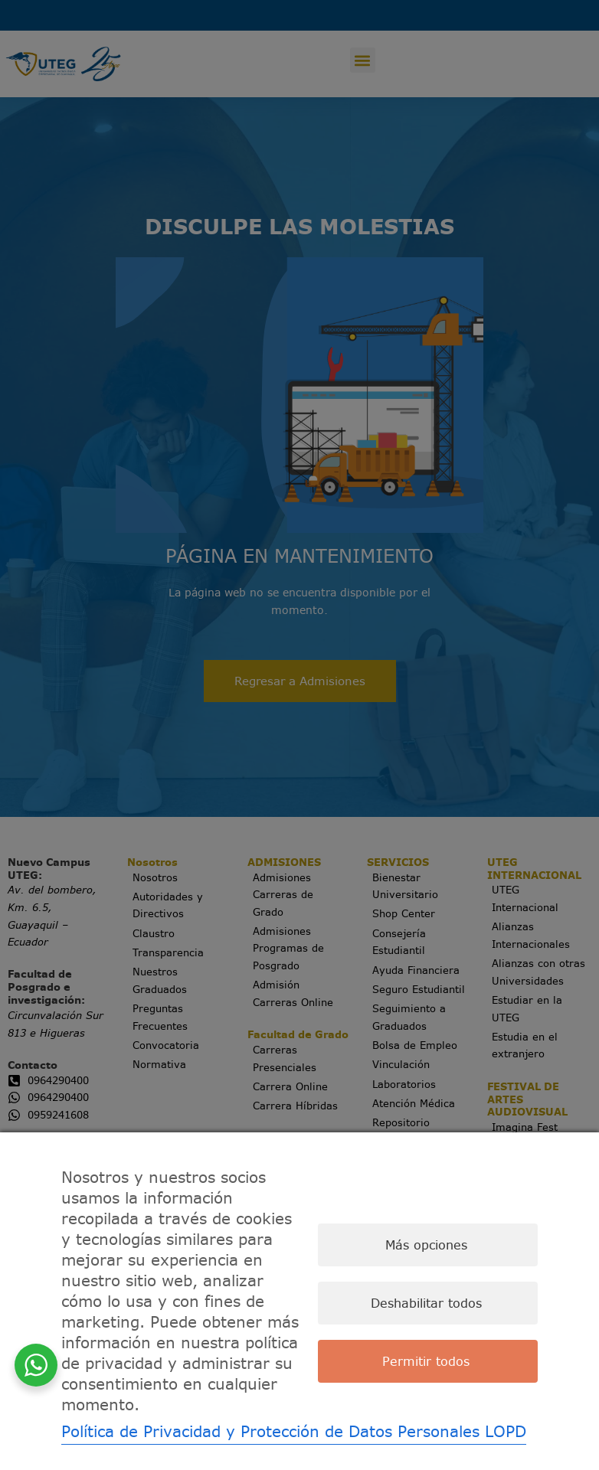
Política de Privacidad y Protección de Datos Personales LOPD (293, 1431)
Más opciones (426, 1244)
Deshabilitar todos (426, 1303)
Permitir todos (426, 1361)
